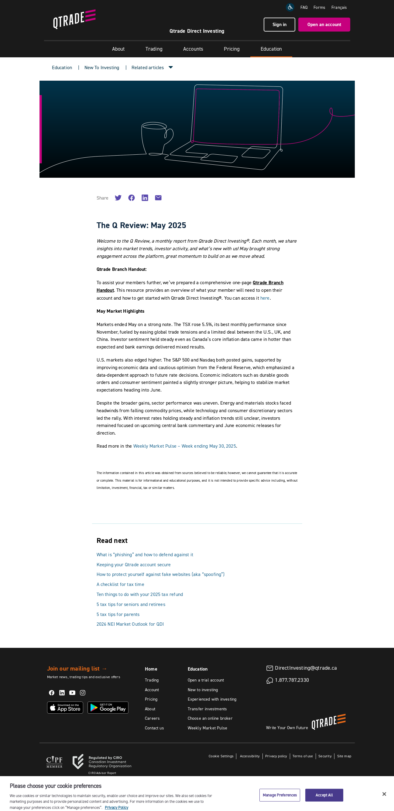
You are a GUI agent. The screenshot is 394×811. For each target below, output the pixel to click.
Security (324, 756)
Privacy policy (276, 756)
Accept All (324, 802)
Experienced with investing (212, 699)
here (265, 298)
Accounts (193, 49)
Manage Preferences (280, 802)
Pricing (232, 49)
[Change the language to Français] (339, 7)
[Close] (384, 801)
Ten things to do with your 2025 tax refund (140, 594)
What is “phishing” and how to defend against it (145, 554)
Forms (319, 7)
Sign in (279, 24)
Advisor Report (102, 773)
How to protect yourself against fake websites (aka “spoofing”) (161, 574)
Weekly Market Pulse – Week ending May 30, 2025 (184, 446)
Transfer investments (207, 709)
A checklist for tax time (120, 584)
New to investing (203, 689)
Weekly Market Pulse (207, 728)
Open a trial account (206, 680)
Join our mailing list (77, 668)
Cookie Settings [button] (221, 756)
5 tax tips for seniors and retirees (131, 604)
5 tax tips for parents (118, 614)
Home (151, 669)
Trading (154, 49)
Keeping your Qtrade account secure (134, 564)
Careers (152, 718)
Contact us (154, 728)
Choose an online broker (210, 718)
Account (152, 689)
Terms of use (303, 756)
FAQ (304, 7)
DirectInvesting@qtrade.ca (306, 668)
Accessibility (249, 756)
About (118, 49)
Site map (344, 756)
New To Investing (101, 67)
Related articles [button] (148, 67)
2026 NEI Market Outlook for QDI (130, 624)
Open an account (324, 24)
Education (271, 49)
